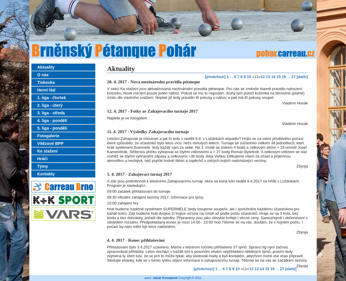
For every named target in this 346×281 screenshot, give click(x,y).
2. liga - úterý (49, 105)
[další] (302, 77)
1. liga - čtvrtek (51, 97)
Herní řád (46, 90)
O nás (43, 74)
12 (263, 77)
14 (273, 77)
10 (249, 77)
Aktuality (46, 67)
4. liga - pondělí (52, 120)
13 (268, 77)
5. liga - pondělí (52, 128)
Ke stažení (47, 151)
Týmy (42, 166)
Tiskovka (46, 82)
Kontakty (46, 174)
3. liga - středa (51, 113)
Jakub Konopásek (165, 278)
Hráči (42, 158)
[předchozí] (215, 77)
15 (279, 77)
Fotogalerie (48, 135)
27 (293, 77)
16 (284, 77)
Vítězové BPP (50, 143)
